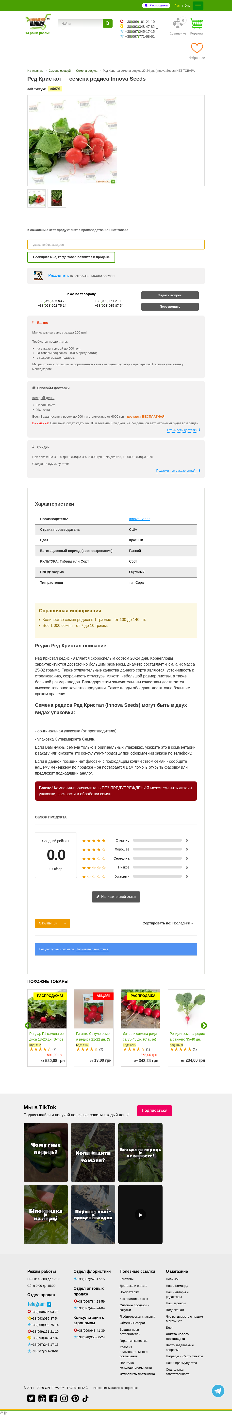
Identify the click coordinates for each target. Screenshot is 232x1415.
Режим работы (41, 1271)
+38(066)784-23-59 (91, 1301)
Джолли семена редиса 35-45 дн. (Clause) (140, 1036)
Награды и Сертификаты (184, 1356)
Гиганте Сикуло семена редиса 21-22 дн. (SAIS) (94, 1039)
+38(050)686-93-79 (45, 1304)
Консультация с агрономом (89, 1320)
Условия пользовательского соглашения (134, 1351)
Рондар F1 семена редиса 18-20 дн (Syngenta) (46, 1039)
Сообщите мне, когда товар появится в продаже (71, 257)
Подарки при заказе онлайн (176, 470)
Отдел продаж (41, 1295)
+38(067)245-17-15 (45, 1337)
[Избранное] (196, 51)
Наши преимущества (181, 1363)
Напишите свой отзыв (116, 897)
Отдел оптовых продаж (89, 1291)
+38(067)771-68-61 (45, 1344)
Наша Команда (177, 1286)
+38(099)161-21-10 (45, 1324)
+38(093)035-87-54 (45, 1311)
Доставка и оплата (133, 1286)
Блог (169, 1327)
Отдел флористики (92, 1271)
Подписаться (154, 1110)
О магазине (177, 1271)
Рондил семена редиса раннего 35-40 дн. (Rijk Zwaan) (187, 1039)
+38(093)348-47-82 (45, 1330)
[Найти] (108, 23)
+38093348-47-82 (140, 27)
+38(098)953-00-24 (91, 1337)
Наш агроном (176, 1303)
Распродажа (158, 5)
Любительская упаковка (137, 1316)
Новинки (172, 1279)
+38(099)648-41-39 (91, 1330)
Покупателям (129, 1292)
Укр (187, 5)
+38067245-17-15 (140, 32)
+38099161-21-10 (140, 22)
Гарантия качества (133, 1341)
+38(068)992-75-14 (45, 1317)
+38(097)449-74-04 (91, 1308)
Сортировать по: (157, 923)
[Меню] (198, 5)
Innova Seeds (139, 519)
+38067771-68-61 (140, 36)
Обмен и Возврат (132, 1323)
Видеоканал (175, 1310)
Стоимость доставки (182, 430)
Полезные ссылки (137, 1271)
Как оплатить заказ (134, 1299)
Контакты (126, 1279)
